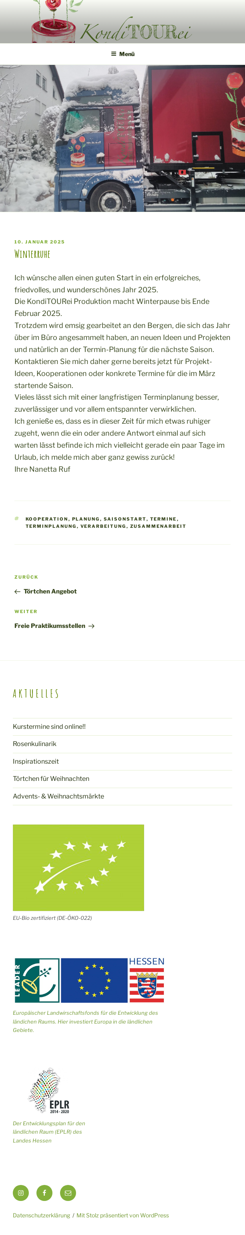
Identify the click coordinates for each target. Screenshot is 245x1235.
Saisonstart (125, 519)
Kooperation (47, 519)
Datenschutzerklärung (41, 1215)
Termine (163, 519)
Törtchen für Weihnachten (51, 778)
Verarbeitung (103, 526)
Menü (123, 53)
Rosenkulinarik (34, 744)
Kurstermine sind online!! (49, 726)
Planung (86, 519)
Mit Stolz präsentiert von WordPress (122, 1215)
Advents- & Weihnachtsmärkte (58, 796)
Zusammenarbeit (158, 526)
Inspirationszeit (36, 761)
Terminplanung (51, 526)
